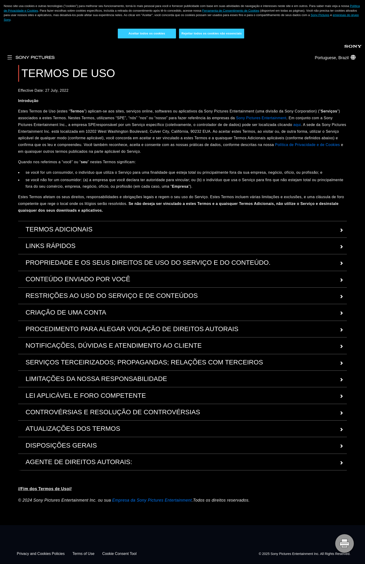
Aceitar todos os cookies (146, 33)
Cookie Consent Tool (119, 554)
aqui (297, 125)
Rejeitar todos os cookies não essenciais (212, 33)
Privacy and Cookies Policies (40, 554)
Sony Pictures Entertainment (261, 118)
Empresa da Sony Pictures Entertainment (152, 500)
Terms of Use (83, 554)
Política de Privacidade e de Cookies (307, 145)
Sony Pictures (320, 15)
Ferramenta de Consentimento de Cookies (230, 10)
